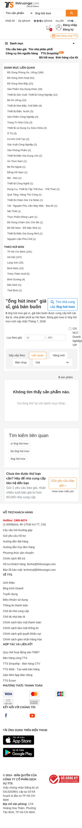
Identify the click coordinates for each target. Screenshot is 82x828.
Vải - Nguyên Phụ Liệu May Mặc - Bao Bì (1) (32, 205)
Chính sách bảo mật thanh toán (22, 622)
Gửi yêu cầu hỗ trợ (14, 535)
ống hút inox (18, 458)
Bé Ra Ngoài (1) (16, 166)
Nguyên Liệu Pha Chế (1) (21, 238)
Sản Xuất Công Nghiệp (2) (22, 144)
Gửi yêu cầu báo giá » (63, 483)
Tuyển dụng (10, 594)
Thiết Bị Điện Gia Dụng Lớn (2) (24, 155)
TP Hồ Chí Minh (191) (19, 251)
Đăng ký (68, 29)
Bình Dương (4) (16, 279)
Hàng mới (59, 355)
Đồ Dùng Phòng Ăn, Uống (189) (25, 72)
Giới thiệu (9, 582)
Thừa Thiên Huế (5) (18, 273)
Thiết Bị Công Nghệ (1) (20, 183)
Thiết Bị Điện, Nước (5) (20, 111)
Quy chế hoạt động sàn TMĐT (21, 652)
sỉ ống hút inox (19, 443)
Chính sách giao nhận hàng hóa (22, 639)
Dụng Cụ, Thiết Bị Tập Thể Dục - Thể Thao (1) (33, 189)
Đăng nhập (70, 25)
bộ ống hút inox (20, 451)
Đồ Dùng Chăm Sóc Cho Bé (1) (25, 222)
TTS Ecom (9, 680)
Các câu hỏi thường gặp (17, 530)
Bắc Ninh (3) (14, 284)
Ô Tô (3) (12, 133)
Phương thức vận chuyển (18, 552)
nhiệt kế (10, 20)
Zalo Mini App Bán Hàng (17, 675)
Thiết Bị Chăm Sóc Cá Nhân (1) (25, 200)
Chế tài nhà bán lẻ (14, 616)
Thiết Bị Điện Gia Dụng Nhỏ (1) (25, 233)
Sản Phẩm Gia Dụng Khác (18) (24, 89)
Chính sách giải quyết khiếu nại (22, 633)
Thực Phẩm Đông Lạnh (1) (22, 216)
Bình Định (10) (15, 268)
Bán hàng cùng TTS (64, 36)
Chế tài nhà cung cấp (16, 611)
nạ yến (60, 20)
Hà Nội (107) (14, 257)
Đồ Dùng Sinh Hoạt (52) (20, 77)
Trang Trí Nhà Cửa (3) (19, 122)
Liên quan (38, 355)
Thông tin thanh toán (15, 605)
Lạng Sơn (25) (15, 262)
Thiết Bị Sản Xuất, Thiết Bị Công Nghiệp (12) (32, 94)
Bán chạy (21, 362)
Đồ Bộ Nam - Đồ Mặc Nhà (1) (24, 227)
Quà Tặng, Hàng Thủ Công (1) (24, 194)
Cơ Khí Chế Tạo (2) (18, 139)
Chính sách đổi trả (14, 558)
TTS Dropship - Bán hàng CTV (21, 663)
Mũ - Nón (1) (14, 178)
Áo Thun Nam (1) (17, 161)
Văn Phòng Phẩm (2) (19, 150)
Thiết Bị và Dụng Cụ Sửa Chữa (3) (27, 127)
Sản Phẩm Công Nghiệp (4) (22, 116)
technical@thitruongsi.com (40, 569)
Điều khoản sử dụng (15, 599)
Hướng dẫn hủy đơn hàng (19, 547)
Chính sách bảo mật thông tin (21, 628)
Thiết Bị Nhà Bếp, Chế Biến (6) (24, 105)
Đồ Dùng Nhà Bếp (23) (20, 83)
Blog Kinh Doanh (13, 588)
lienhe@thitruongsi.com (41, 564)
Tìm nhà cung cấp (62, 304)
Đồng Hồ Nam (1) (17, 172)
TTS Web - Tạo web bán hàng (21, 669)
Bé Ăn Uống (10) (16, 100)
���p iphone (43, 20)
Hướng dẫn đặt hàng (15, 541)
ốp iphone (24, 20)
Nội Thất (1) (14, 211)
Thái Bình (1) (14, 290)
